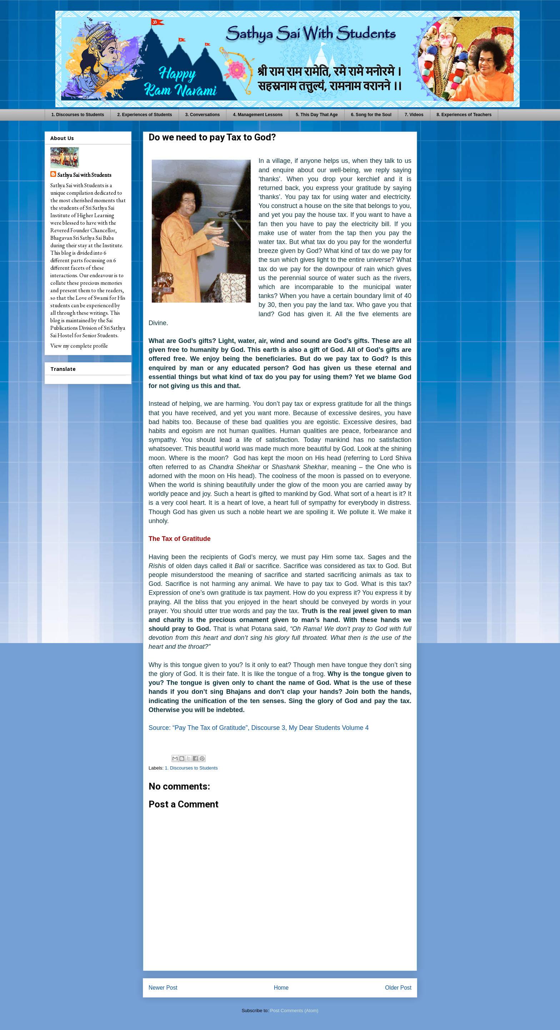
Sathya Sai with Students (84, 175)
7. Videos (414, 114)
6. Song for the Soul (371, 114)
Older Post (398, 988)
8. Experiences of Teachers (464, 114)
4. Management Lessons (257, 114)
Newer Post (163, 988)
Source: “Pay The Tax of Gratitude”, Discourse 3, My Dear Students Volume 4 (259, 727)
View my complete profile (79, 345)
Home (281, 988)
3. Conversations (202, 114)
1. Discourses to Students (77, 114)
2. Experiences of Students (144, 114)
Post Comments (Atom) (294, 1010)
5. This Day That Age (317, 114)
